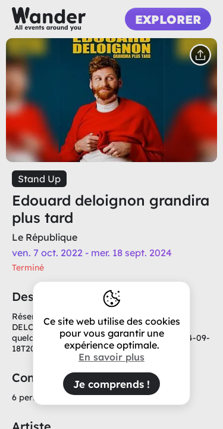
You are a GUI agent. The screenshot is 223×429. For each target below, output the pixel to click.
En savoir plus (111, 357)
